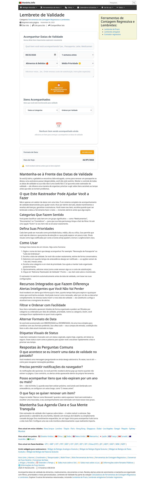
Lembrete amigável (112, 32)
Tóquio (66, 428)
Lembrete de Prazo (112, 29)
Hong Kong (80, 428)
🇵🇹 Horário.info (27, 2)
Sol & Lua (106, 7)
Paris (73, 428)
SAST (112, 444)
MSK (117, 444)
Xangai (117, 428)
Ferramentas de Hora (50, 7)
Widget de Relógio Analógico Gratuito (63, 449)
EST (76, 444)
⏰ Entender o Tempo (44, 462)
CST (71, 444)
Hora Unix (22, 457)
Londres (59, 428)
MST (66, 444)
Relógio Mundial (27, 7)
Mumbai (21, 431)
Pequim (124, 428)
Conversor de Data (40, 460)
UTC (46, 444)
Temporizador (53, 457)
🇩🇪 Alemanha (92, 436)
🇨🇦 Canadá (122, 436)
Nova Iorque (49, 428)
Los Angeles (108, 428)
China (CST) (93, 444)
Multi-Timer (65, 457)
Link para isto (38, 25)
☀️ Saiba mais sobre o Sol (65, 462)
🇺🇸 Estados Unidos (45, 436)
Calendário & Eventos (86, 7)
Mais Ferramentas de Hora (83, 457)
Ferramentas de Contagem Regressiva (110, 457)
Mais (120, 7)
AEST (106, 444)
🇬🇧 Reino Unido (79, 436)
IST (86, 444)
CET (56, 444)
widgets (27, 449)
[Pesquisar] (121, 2)
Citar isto (24, 25)
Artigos (23, 462)
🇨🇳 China (58, 436)
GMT (51, 444)
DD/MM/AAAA (87, 152)
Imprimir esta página (29, 22)
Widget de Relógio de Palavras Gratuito (42, 452)
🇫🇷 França (113, 436)
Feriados (30, 462)
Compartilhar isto (56, 25)
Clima (68, 7)
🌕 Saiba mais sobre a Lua (88, 462)
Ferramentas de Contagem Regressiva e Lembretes (49, 19)
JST (101, 444)
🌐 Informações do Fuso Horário (31, 465)
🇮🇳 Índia (67, 436)
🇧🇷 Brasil (30, 439)
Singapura (91, 428)
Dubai (99, 428)
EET (81, 444)
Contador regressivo (112, 34)
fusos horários (37, 444)
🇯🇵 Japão (103, 436)
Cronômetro (41, 457)
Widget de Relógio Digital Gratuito (93, 449)
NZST (123, 444)
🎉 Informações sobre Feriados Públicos (117, 462)
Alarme (31, 457)
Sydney (132, 428)
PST (61, 444)
